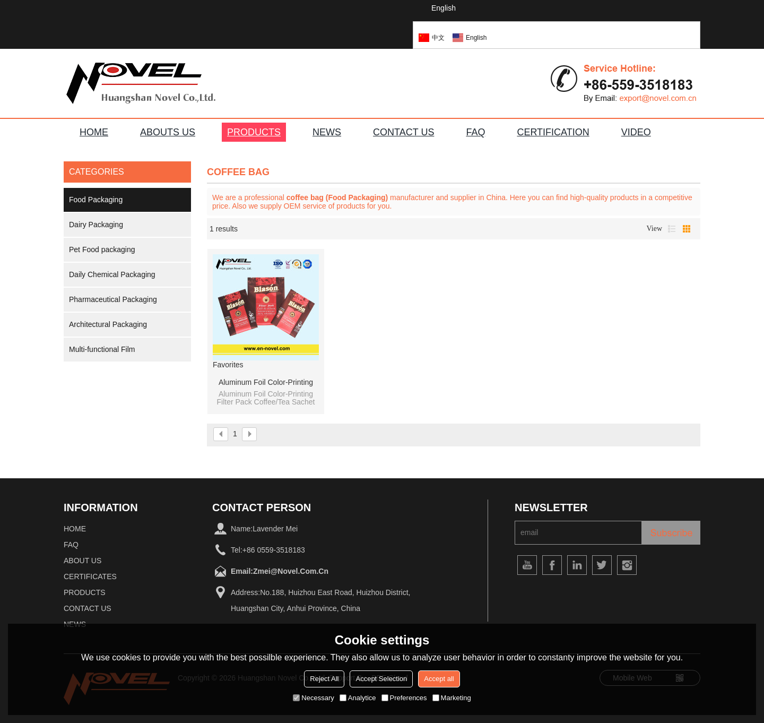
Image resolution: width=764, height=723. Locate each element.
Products (85, 592)
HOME (94, 132)
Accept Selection (381, 679)
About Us (82, 560)
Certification (553, 132)
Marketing (451, 698)
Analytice (358, 698)
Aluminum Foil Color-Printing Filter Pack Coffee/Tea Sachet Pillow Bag (266, 383)
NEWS (326, 132)
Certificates (90, 576)
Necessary (313, 698)
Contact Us (87, 608)
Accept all (439, 679)
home (75, 528)
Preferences (404, 698)
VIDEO (636, 132)
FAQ (475, 132)
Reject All (324, 679)
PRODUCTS (254, 132)
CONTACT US (403, 132)
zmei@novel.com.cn (290, 571)
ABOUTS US (167, 132)
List (671, 228)
